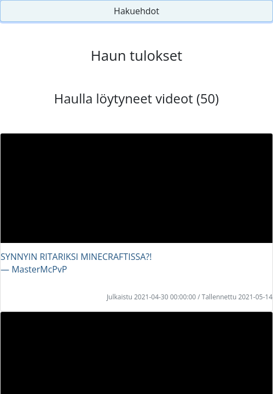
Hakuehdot (136, 11)
